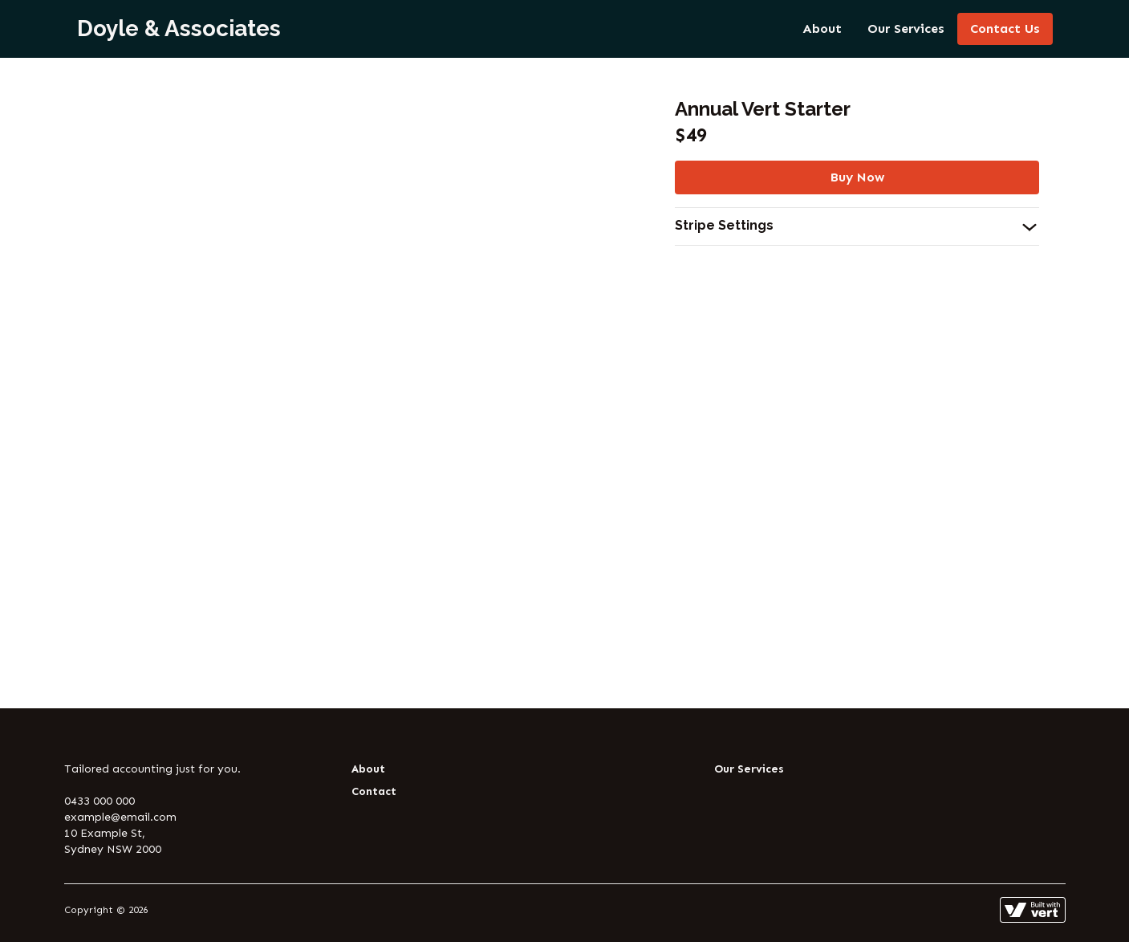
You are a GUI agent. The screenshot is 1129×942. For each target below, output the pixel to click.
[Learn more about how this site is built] (1033, 910)
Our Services (905, 28)
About (822, 28)
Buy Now (857, 177)
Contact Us (1005, 28)
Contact (373, 791)
